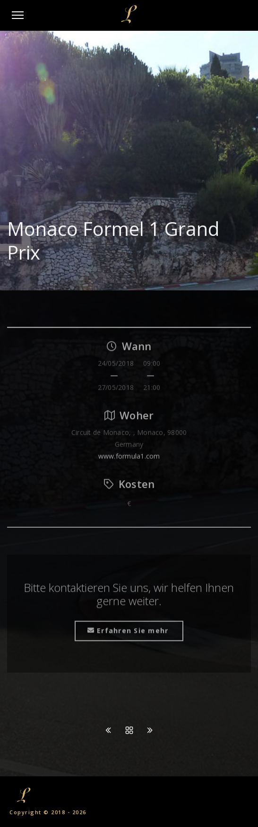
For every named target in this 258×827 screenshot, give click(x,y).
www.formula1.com (129, 458)
